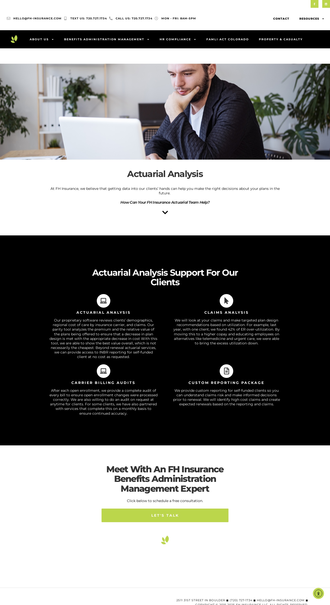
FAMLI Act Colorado (227, 39)
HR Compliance (178, 40)
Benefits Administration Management (107, 40)
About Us (42, 40)
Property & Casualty (281, 39)
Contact (281, 19)
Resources (311, 19)
